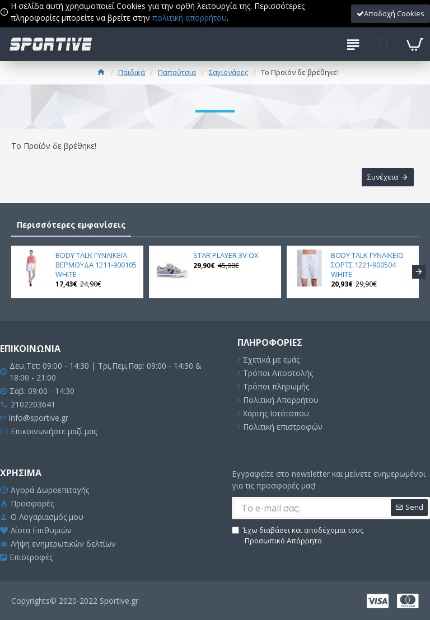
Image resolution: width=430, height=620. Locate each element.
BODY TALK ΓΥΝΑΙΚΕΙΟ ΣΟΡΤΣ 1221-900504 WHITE (367, 265)
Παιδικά (131, 72)
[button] (419, 272)
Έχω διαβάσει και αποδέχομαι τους (297, 536)
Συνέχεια (382, 177)
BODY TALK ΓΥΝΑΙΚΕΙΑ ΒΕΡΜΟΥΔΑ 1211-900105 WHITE (96, 265)
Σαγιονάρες (228, 72)
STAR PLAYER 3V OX (226, 255)
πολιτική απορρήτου (189, 17)
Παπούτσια (177, 72)
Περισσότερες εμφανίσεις (71, 225)
